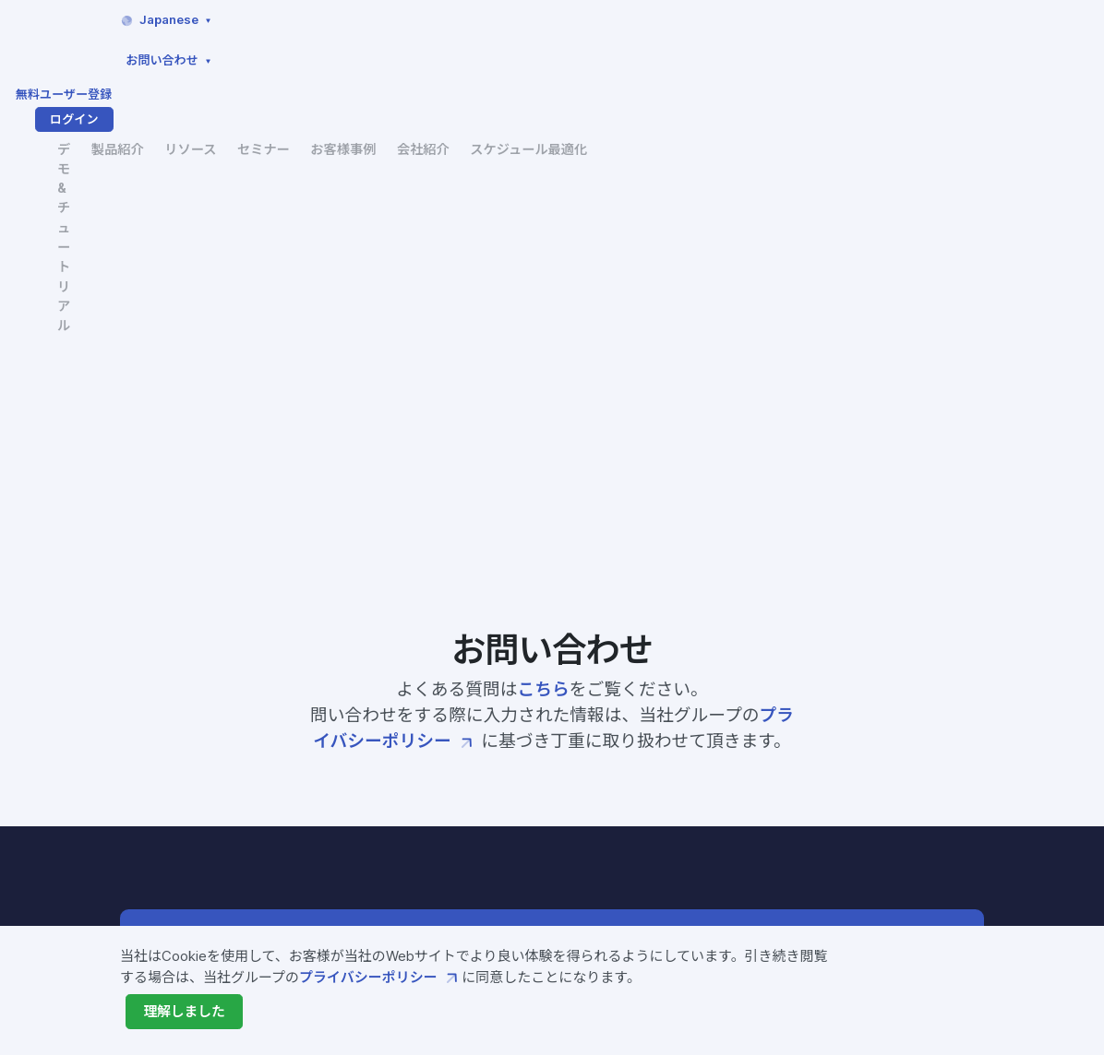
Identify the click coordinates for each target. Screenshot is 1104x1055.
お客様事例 (718, 58)
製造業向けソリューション (524, 898)
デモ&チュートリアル (382, 69)
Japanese (593, 20)
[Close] (185, 1011)
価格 (455, 870)
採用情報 (697, 867)
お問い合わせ (715, 20)
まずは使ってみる (836, 548)
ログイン (936, 20)
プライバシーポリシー (380, 977)
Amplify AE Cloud (502, 787)
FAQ (818, 720)
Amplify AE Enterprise (518, 815)
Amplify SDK (484, 760)
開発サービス (482, 843)
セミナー (635, 58)
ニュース (696, 839)
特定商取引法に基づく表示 (887, 871)
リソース (559, 58)
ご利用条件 (838, 844)
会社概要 (697, 811)
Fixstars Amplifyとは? (516, 732)
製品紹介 (483, 58)
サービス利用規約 (859, 787)
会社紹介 (801, 58)
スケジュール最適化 (912, 58)
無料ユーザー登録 (823, 20)
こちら (544, 273)
